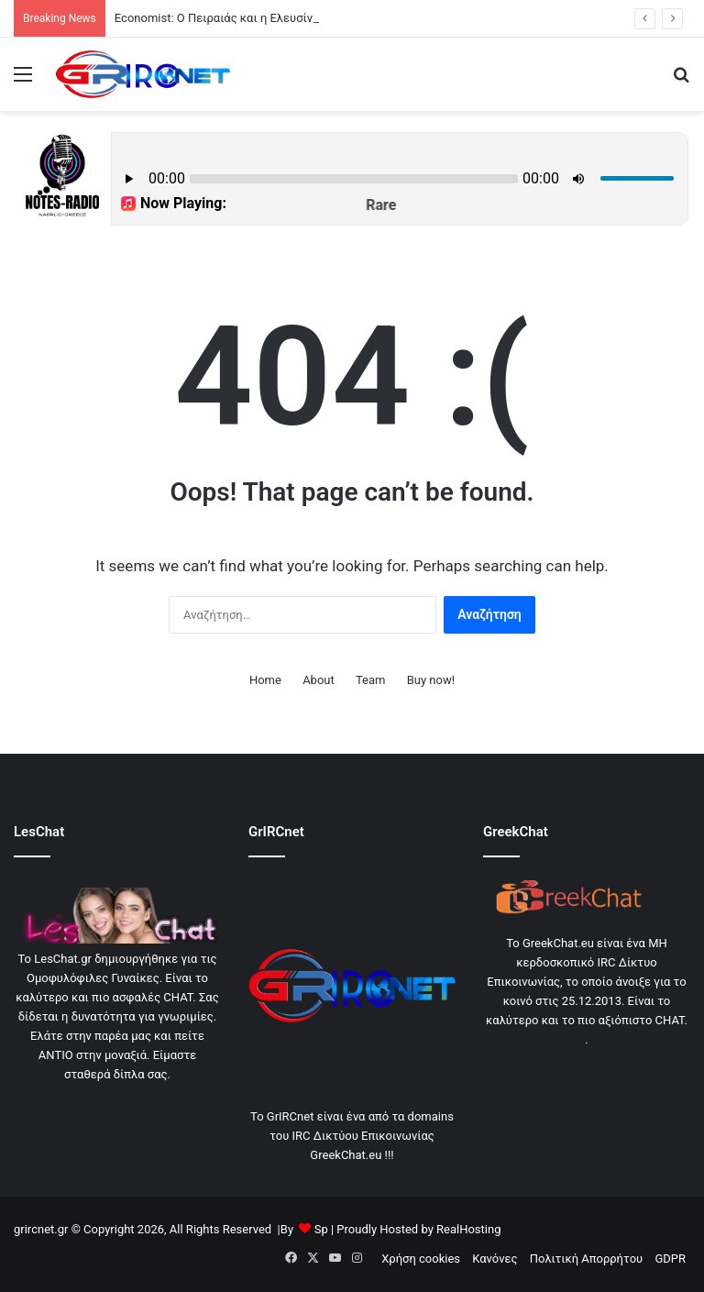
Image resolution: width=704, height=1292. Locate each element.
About (318, 680)
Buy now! (431, 680)
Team (371, 680)
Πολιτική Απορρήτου (586, 1258)
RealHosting (468, 1229)
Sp (321, 1229)
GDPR (670, 1258)
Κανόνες (494, 1258)
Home (265, 680)
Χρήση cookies (420, 1258)
